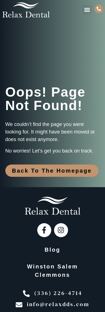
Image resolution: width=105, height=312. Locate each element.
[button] (87, 10)
